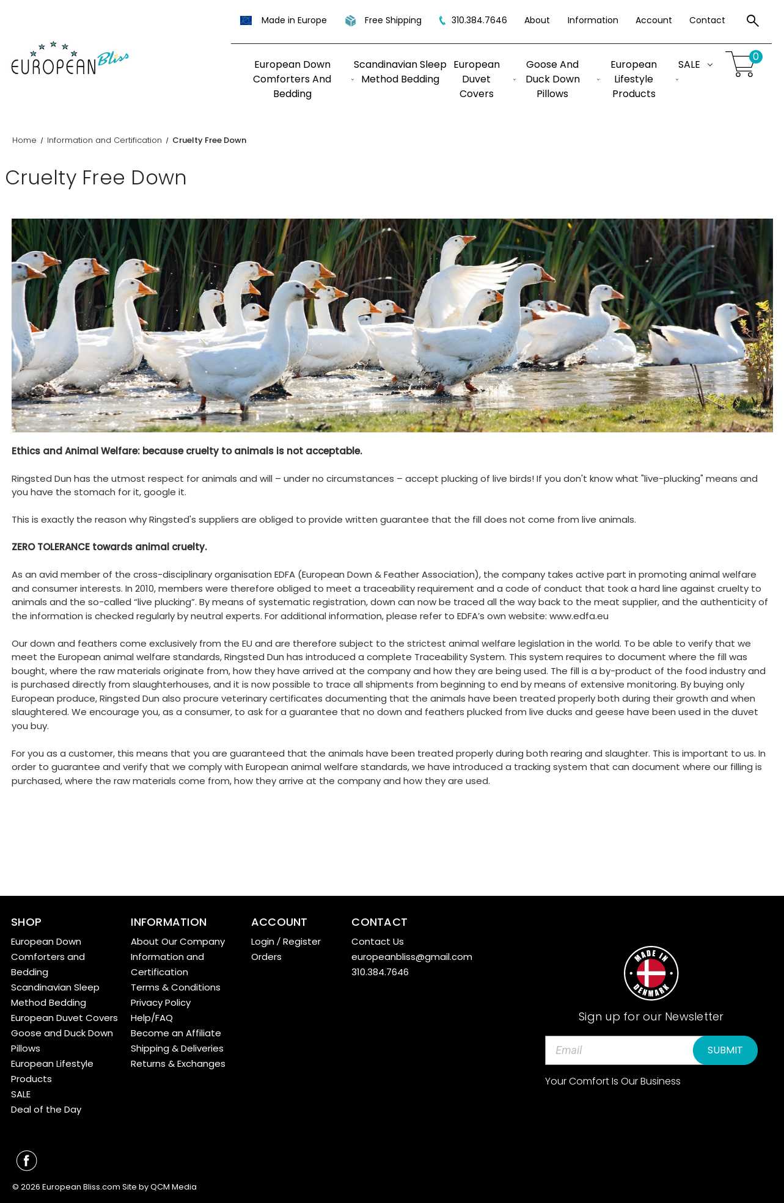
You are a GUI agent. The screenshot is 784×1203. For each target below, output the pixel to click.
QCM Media (173, 1187)
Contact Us (377, 941)
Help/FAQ (152, 1017)
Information (593, 20)
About (537, 20)
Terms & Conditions (176, 987)
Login (262, 941)
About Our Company (178, 941)
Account (654, 20)
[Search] (753, 22)
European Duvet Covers (484, 79)
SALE (695, 64)
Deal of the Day (46, 1109)
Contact (707, 20)
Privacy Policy (161, 1002)
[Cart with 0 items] (742, 64)
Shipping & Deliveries (177, 1048)
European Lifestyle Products (644, 79)
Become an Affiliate (176, 1033)
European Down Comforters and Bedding (303, 79)
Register (302, 941)
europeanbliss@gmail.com (411, 956)
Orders (266, 956)
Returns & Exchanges (178, 1063)
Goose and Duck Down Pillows (562, 79)
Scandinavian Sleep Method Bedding (400, 71)
